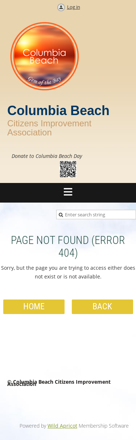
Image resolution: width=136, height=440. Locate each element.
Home (34, 306)
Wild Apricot (62, 425)
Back (102, 306)
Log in (73, 7)
